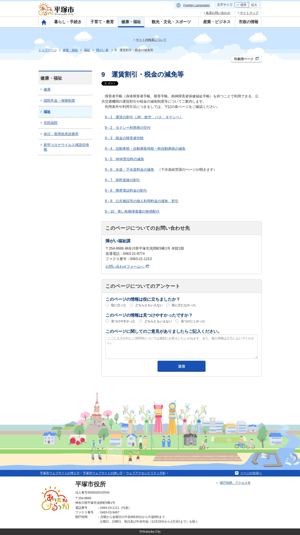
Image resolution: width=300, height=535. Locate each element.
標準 (243, 5)
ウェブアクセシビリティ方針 (146, 473)
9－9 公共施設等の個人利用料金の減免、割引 (142, 201)
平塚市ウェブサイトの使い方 (103, 473)
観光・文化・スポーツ (171, 22)
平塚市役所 (90, 484)
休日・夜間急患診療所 (61, 134)
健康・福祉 (131, 22)
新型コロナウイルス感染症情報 (66, 147)
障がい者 (102, 50)
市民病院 (51, 123)
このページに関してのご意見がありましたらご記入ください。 (164, 331)
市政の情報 (248, 22)
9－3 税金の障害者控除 (124, 138)
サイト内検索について (151, 39)
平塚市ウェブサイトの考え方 (60, 473)
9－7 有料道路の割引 (122, 180)
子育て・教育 (102, 22)
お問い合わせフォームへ (127, 266)
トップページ (47, 50)
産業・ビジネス (217, 22)
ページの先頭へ (251, 473)
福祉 (87, 50)
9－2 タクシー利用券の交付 (128, 127)
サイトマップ (249, 13)
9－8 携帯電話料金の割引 (126, 190)
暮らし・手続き (68, 22)
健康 (47, 89)
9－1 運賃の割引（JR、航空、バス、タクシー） (144, 117)
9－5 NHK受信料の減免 (124, 159)
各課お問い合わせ (218, 13)
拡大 (254, 5)
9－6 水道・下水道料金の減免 (129, 169)
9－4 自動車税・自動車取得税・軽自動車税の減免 (145, 148)
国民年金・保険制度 (59, 100)
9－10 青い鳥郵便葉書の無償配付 (132, 211)
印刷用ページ (246, 59)
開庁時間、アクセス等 (235, 483)
